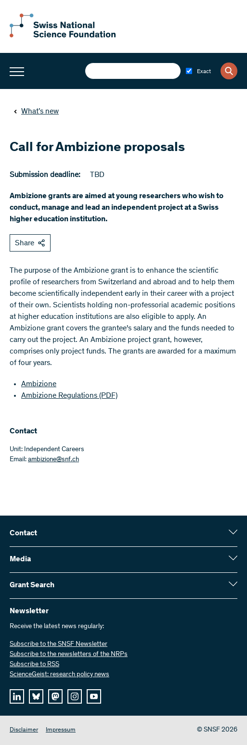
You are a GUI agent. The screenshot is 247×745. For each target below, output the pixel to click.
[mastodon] (55, 696)
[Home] (63, 35)
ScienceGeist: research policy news (59, 674)
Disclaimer (24, 730)
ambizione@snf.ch (53, 459)
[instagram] (74, 696)
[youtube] (94, 696)
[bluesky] (36, 696)
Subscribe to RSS (34, 664)
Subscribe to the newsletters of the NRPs (69, 654)
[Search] (229, 71)
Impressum (61, 730)
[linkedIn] (17, 696)
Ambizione (38, 384)
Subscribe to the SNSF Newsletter (58, 644)
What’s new (36, 111)
